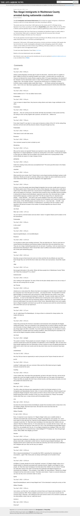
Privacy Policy (47, 509)
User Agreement (39, 509)
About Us (31, 512)
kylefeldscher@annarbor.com (59, 56)
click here (38, 50)
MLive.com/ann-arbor (69, 5)
